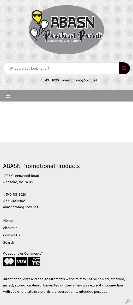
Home (8, 220)
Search (8, 242)
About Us (10, 227)
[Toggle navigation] (8, 95)
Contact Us (11, 235)
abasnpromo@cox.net (79, 80)
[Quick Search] (61, 68)
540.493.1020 (49, 80)
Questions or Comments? (23, 253)
